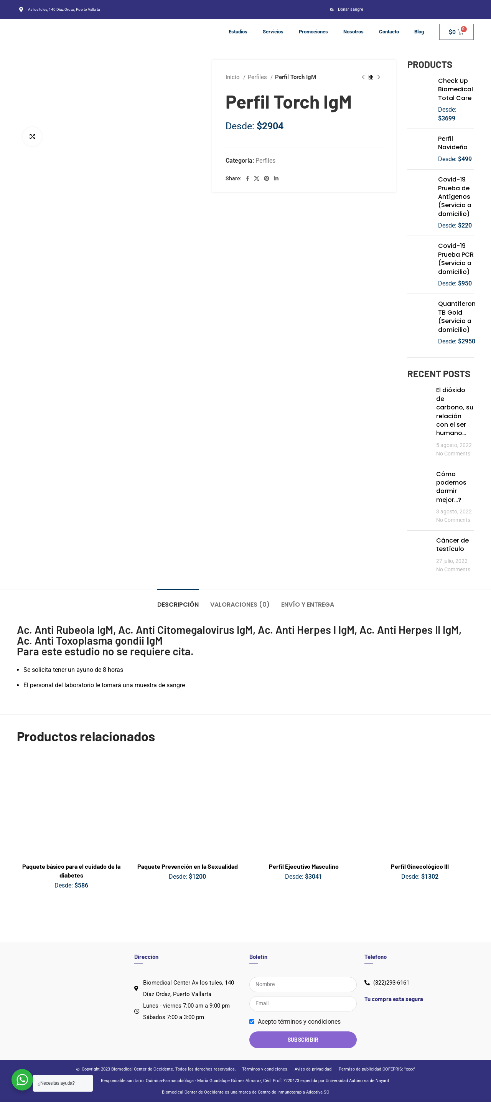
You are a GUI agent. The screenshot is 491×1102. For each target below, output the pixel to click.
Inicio (233, 77)
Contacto (389, 32)
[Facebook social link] (248, 178)
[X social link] (257, 178)
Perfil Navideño (453, 143)
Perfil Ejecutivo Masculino (304, 866)
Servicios (273, 32)
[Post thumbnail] (418, 422)
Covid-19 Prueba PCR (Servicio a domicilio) (456, 259)
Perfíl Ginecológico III (420, 866)
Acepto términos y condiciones (299, 1021)
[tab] (178, 600)
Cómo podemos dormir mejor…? (451, 487)
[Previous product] (363, 77)
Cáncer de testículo (452, 544)
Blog (419, 32)
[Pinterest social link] (267, 178)
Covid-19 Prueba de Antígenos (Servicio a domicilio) (454, 196)
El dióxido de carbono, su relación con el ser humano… (454, 411)
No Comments (453, 453)
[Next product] (378, 77)
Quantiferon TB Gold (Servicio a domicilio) (457, 317)
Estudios (238, 32)
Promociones (313, 32)
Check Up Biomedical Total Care (455, 89)
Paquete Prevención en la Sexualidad (187, 866)
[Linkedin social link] (276, 178)
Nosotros (353, 32)
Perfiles (258, 77)
